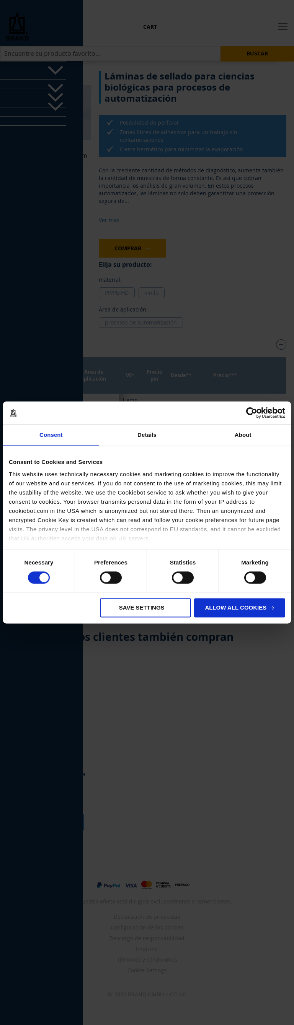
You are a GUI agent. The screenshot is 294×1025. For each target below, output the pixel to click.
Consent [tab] (51, 434)
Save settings (142, 608)
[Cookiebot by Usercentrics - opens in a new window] (251, 412)
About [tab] (243, 434)
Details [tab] (147, 434)
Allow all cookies (235, 608)
